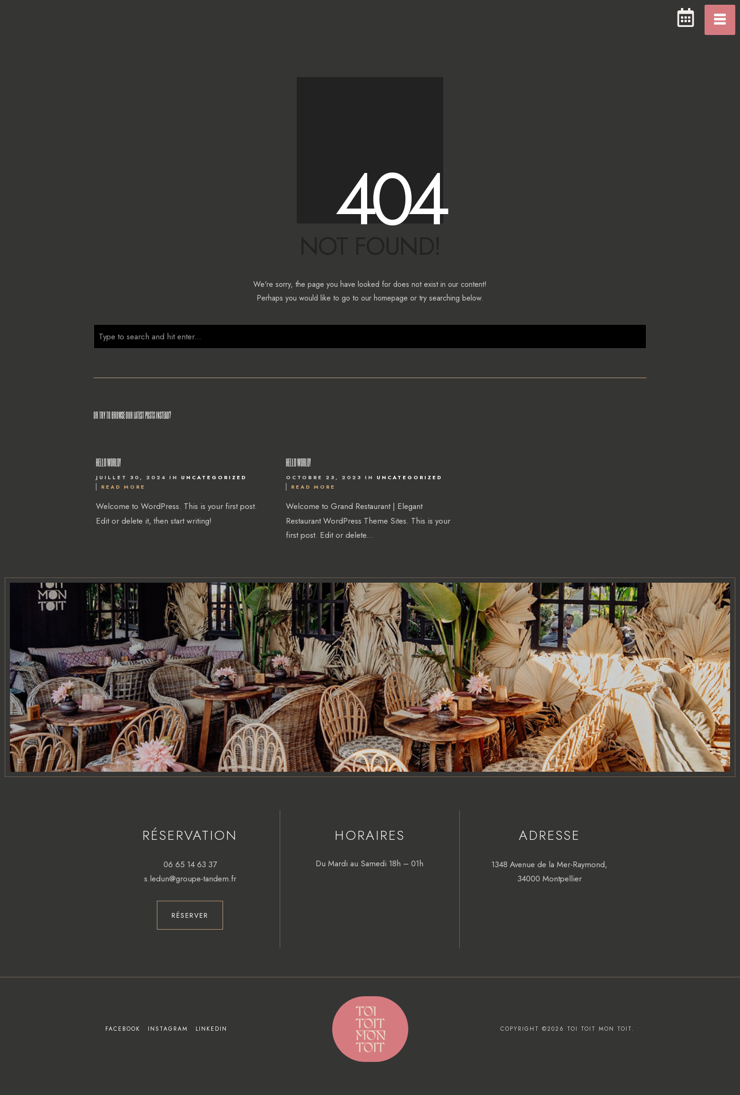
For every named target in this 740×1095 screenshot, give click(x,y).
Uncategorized (214, 477)
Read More (123, 487)
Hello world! (108, 462)
